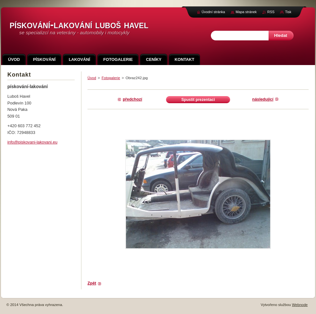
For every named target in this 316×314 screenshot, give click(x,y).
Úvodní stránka (213, 12)
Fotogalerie (111, 78)
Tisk (288, 12)
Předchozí (132, 99)
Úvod (91, 78)
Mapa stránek (246, 12)
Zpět (91, 283)
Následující (262, 99)
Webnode (300, 305)
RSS (270, 12)
